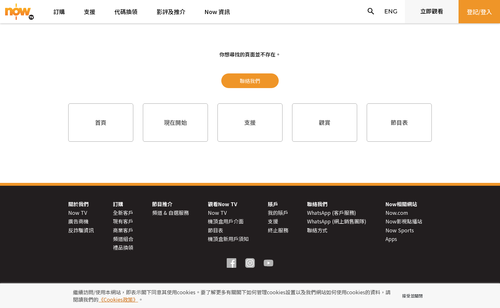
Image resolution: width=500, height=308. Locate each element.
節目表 (399, 122)
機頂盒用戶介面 (226, 221)
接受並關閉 (412, 296)
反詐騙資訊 (81, 230)
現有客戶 (123, 221)
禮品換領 (123, 247)
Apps (391, 239)
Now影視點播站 (404, 221)
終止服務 (278, 230)
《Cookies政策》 (118, 299)
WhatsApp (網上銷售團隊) (336, 221)
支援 (89, 11)
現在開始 (175, 122)
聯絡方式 (317, 230)
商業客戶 (123, 230)
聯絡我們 (250, 81)
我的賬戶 (278, 212)
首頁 (101, 122)
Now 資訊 (217, 11)
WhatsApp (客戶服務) (331, 212)
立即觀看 (431, 11)
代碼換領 (125, 11)
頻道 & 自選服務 (170, 212)
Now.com (397, 212)
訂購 (59, 11)
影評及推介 (171, 11)
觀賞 (324, 122)
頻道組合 (123, 239)
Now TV (77, 212)
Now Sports (400, 230)
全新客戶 (123, 212)
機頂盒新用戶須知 (228, 239)
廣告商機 (78, 221)
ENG (390, 11)
